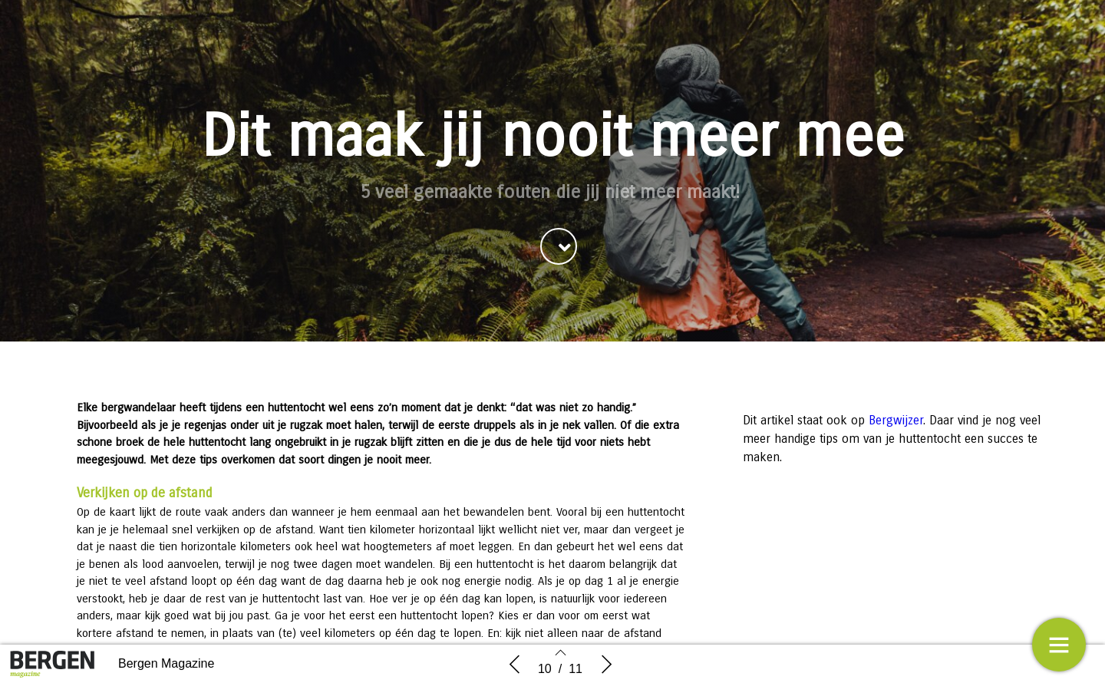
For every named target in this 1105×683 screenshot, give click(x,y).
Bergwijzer (896, 420)
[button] (558, 246)
